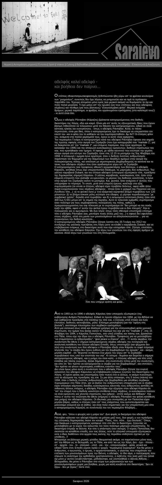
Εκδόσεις (96, 64)
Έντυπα (42, 64)
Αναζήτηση (154, 64)
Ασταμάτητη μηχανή (25, 64)
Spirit (51, 64)
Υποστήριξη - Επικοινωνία (131, 64)
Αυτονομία (108, 64)
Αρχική (8, 64)
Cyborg (70, 64)
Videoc (60, 64)
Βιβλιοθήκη (82, 64)
